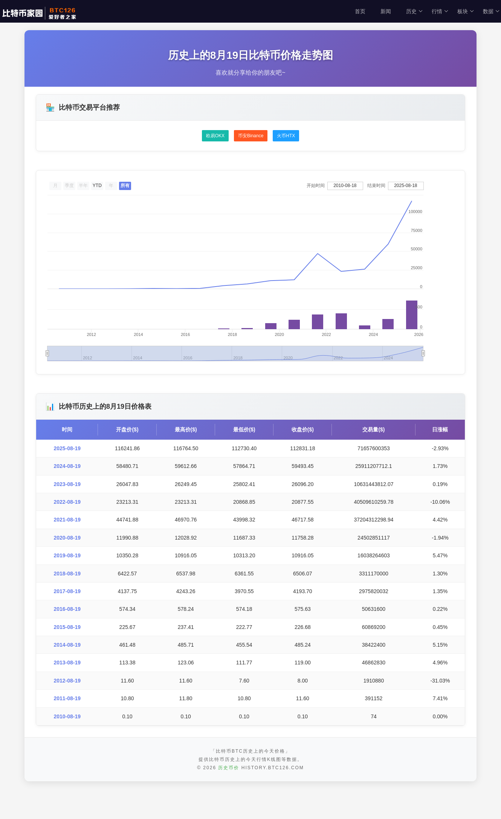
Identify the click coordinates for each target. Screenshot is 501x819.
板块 (465, 11)
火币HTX (286, 135)
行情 (440, 11)
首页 (360, 11)
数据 (491, 11)
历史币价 (228, 798)
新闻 (385, 11)
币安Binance (250, 135)
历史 (414, 11)
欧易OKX (215, 135)
